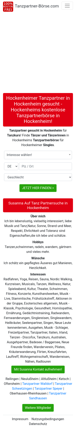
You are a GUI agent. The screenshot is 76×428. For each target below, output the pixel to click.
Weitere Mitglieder (38, 408)
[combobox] (38, 155)
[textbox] (38, 155)
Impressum (20, 419)
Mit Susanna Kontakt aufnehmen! (38, 369)
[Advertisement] (38, 53)
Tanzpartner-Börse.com (37, 6)
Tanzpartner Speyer (48, 388)
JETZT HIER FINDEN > (38, 188)
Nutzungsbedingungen (48, 419)
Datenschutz (38, 424)
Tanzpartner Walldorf (37, 384)
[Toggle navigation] (67, 6)
